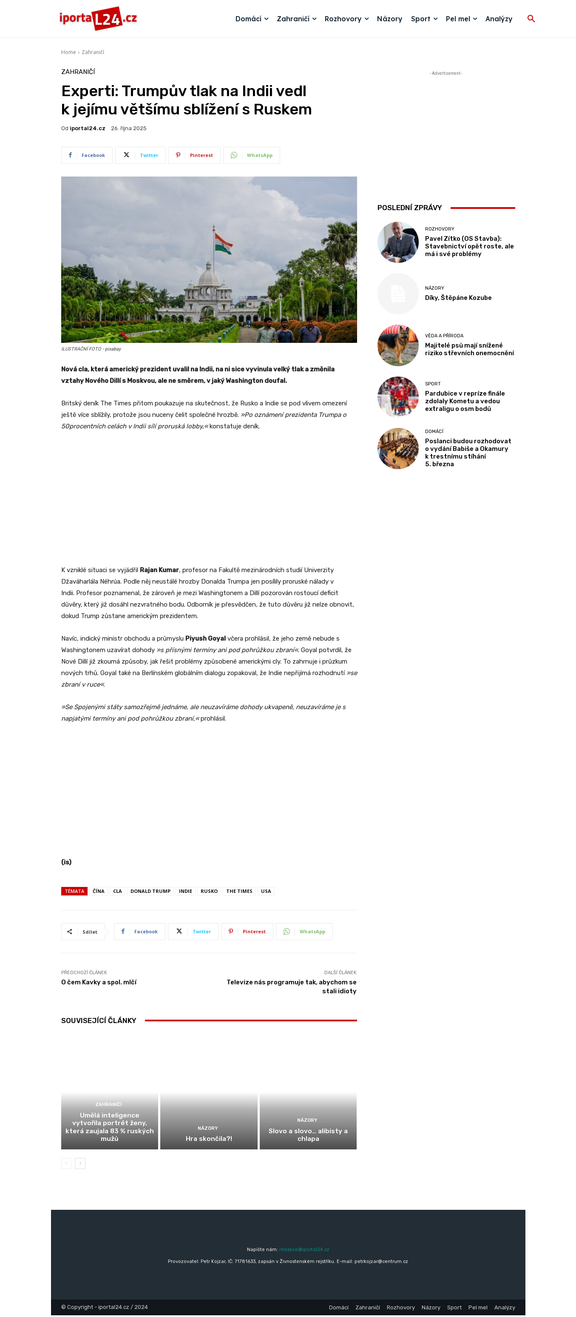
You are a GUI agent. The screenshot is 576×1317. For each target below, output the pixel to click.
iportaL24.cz (87, 128)
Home (68, 52)
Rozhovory (439, 229)
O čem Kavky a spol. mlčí (98, 982)
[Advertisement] (209, 502)
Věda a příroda (444, 336)
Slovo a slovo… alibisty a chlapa (308, 1137)
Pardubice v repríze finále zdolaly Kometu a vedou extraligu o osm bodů (465, 401)
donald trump (150, 891)
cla (117, 891)
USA (266, 891)
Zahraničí (93, 52)
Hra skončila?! (209, 1141)
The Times (239, 891)
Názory (208, 1130)
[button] (531, 19)
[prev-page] (66, 1165)
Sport (433, 384)
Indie (185, 891)
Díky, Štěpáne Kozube (458, 298)
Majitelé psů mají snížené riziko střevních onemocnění (469, 349)
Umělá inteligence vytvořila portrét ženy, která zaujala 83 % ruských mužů (109, 1133)
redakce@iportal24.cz (304, 1251)
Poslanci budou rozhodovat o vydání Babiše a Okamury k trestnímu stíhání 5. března (468, 452)
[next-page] (80, 1165)
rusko (209, 891)
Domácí (434, 431)
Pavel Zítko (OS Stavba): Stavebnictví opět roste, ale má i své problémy (469, 246)
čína (99, 891)
